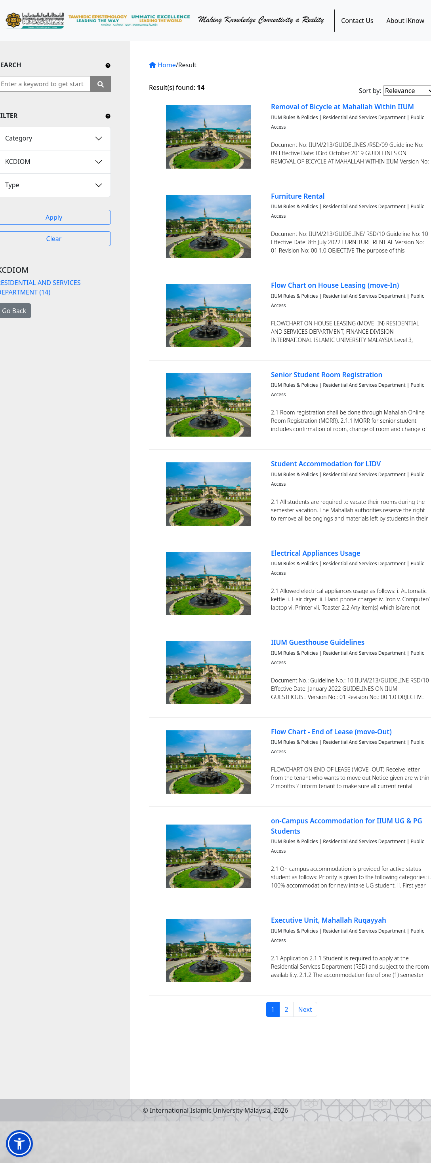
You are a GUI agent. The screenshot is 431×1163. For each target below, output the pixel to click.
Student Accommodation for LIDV (326, 463)
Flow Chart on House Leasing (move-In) (335, 285)
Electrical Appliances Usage (315, 553)
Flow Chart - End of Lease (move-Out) (331, 731)
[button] (19, 1143)
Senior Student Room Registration (326, 374)
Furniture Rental (298, 196)
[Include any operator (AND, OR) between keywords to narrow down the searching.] (108, 65)
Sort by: (370, 90)
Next (305, 1009)
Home (162, 65)
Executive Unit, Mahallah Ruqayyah (328, 920)
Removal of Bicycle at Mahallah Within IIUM (342, 106)
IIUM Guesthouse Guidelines (317, 642)
